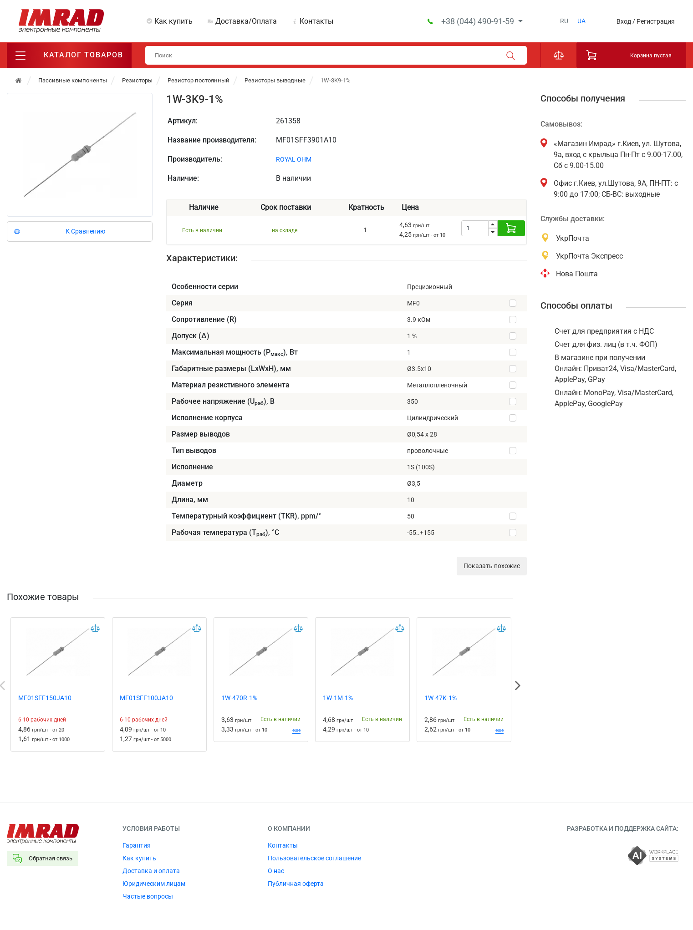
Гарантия (136, 845)
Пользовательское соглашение (314, 858)
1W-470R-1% (239, 697)
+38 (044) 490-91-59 (478, 21)
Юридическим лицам (153, 883)
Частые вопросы (147, 896)
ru (564, 21)
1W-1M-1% (338, 697)
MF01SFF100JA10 (146, 697)
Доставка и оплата (151, 870)
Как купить (173, 21)
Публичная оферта (296, 883)
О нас (276, 870)
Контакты (316, 21)
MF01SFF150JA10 (44, 697)
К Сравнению (85, 231)
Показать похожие (492, 565)
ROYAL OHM (293, 159)
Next (518, 685)
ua (581, 21)
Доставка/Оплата (246, 21)
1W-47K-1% (440, 697)
